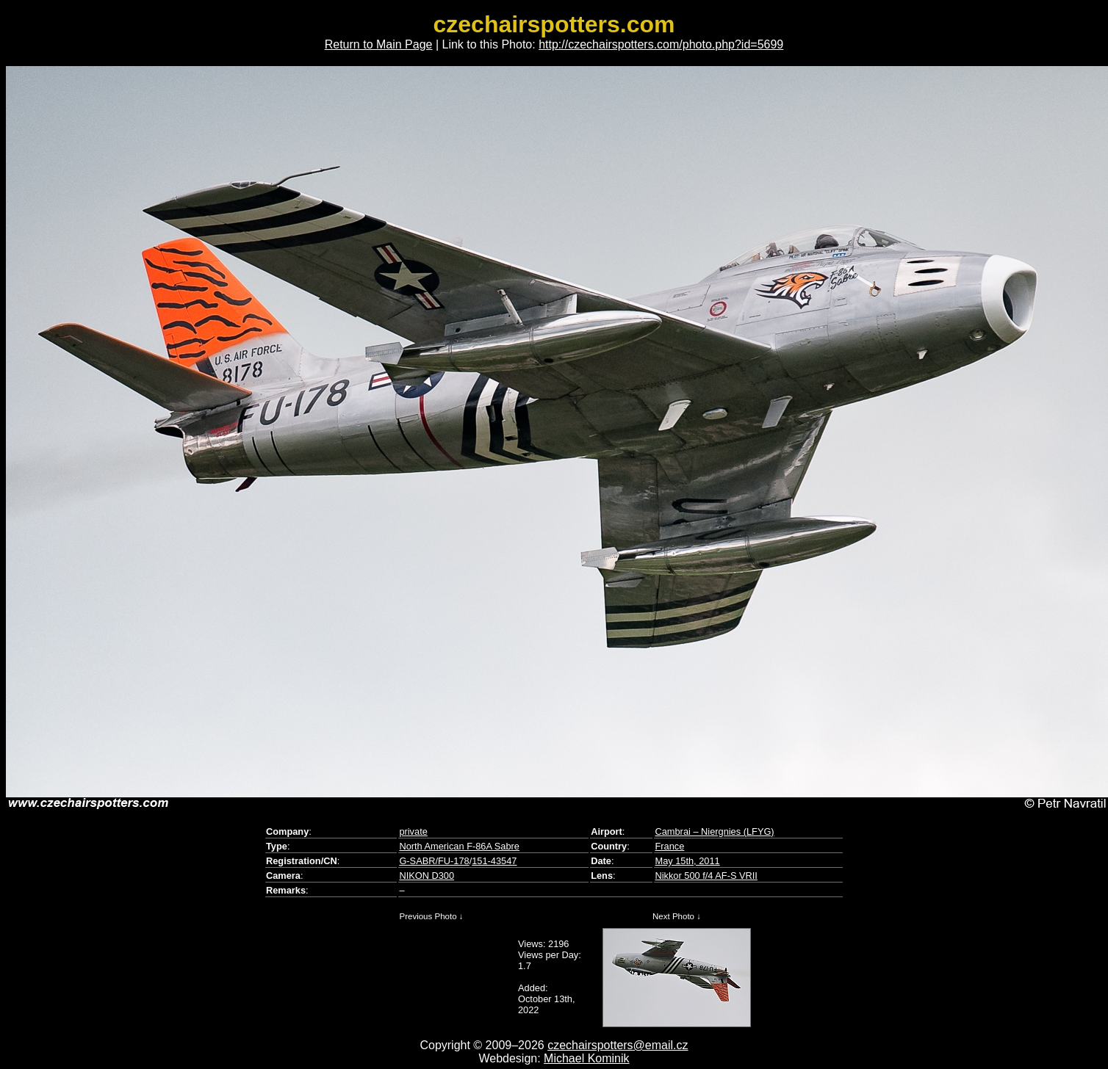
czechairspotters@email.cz (617, 1045)
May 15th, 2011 (687, 860)
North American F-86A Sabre (459, 846)
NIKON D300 (426, 875)
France (669, 846)
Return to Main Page (379, 44)
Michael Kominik (586, 1058)
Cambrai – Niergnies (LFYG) (714, 831)
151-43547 (494, 860)
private (413, 831)
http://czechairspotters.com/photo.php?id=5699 (661, 44)
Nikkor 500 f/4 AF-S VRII (706, 875)
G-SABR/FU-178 (434, 860)
